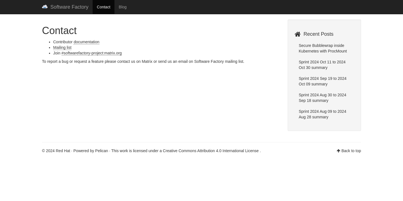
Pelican (101, 151)
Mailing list (62, 47)
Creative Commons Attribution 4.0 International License (211, 151)
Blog (122, 7)
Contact (103, 7)
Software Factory (65, 7)
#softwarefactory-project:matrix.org (92, 53)
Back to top (351, 151)
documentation (86, 42)
